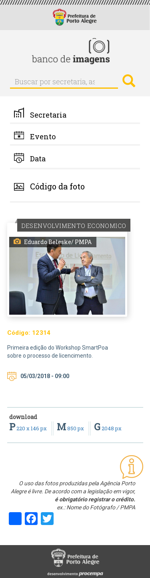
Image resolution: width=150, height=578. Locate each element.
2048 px (108, 428)
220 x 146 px (28, 428)
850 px (71, 428)
